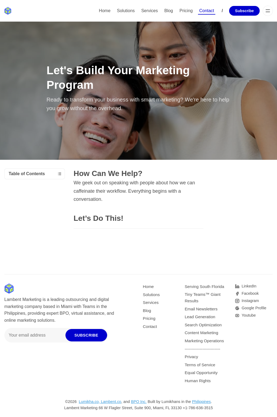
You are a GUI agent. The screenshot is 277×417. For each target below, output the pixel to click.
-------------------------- (202, 349)
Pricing (186, 10)
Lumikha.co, (90, 401)
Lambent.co (111, 401)
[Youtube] (245, 315)
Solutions (126, 10)
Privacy (191, 356)
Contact (206, 10)
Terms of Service (200, 364)
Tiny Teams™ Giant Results (203, 297)
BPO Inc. (139, 401)
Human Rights (198, 380)
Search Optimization (203, 325)
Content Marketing (201, 332)
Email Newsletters (201, 309)
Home (105, 10)
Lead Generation (200, 316)
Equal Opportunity (201, 372)
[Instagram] (247, 301)
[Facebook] (247, 293)
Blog (168, 10)
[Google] (250, 308)
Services (149, 10)
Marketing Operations (204, 340)
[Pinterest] (245, 286)
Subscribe (244, 11)
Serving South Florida (204, 286)
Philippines (201, 401)
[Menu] (268, 11)
